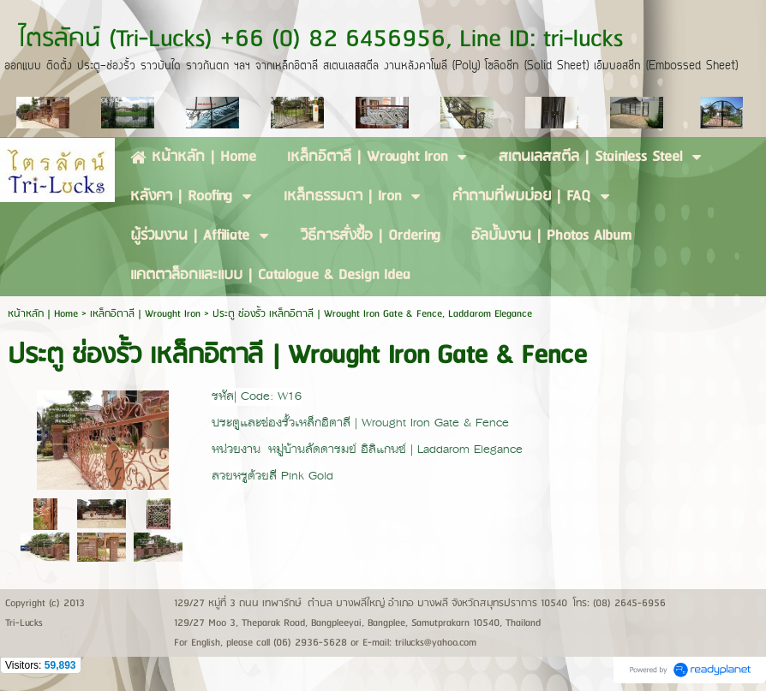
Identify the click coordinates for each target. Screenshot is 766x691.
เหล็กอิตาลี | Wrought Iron (145, 314)
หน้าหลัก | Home (44, 314)
